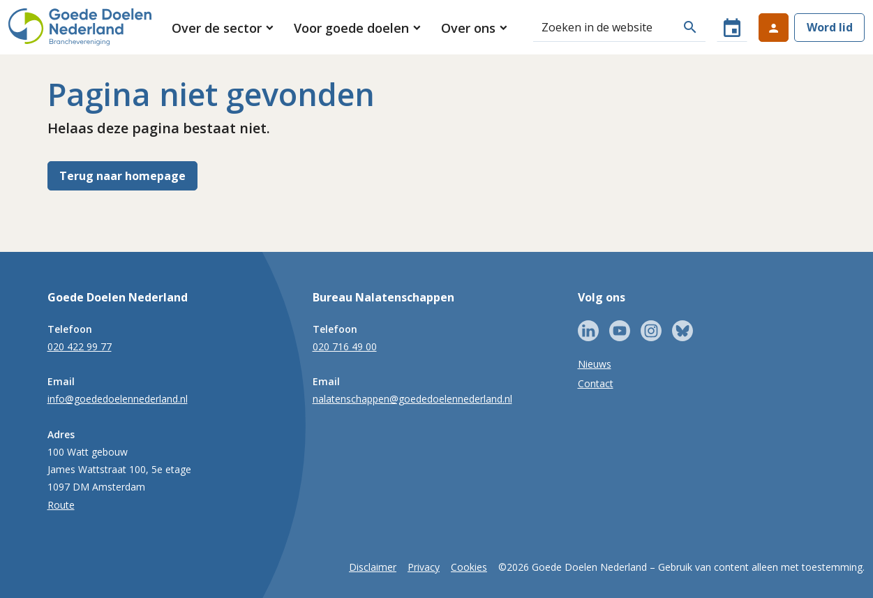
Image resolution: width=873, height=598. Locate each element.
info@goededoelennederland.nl (117, 398)
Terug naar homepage (122, 176)
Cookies (469, 567)
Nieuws (594, 364)
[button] (223, 28)
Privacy (424, 567)
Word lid (830, 27)
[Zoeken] (604, 27)
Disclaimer (372, 567)
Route (61, 504)
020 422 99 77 (79, 346)
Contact (595, 383)
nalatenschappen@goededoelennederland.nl (412, 398)
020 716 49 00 (345, 346)
